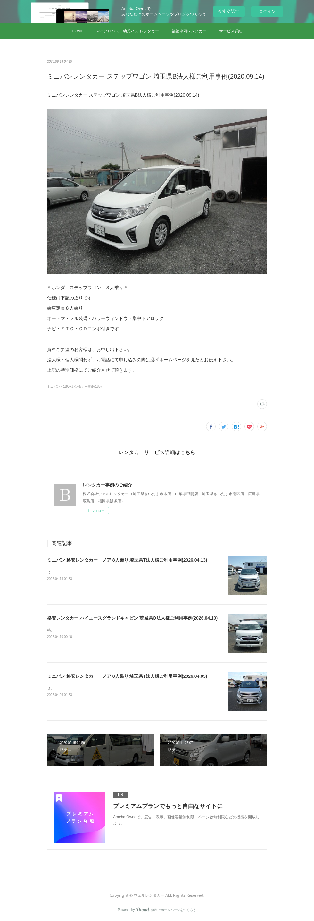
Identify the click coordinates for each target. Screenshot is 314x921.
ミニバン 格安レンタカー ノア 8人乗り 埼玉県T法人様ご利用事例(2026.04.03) (127, 676)
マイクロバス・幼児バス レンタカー (127, 31)
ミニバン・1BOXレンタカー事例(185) (74, 386)
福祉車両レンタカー (189, 31)
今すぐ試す (228, 11)
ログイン (267, 11)
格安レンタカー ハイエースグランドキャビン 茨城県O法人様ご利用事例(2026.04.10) (132, 618)
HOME (77, 31)
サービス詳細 (230, 31)
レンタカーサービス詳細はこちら (157, 452)
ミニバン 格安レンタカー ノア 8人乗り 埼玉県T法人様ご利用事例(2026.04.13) (127, 560)
